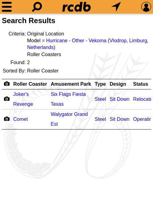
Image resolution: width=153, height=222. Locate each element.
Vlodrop (118, 40)
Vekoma (97, 40)
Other (78, 40)
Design (118, 84)
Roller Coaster (30, 84)
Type (100, 84)
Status (140, 84)
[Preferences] (146, 7)
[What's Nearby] (116, 7)
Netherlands (40, 47)
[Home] (76, 7)
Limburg (138, 40)
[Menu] (7, 7)
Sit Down (120, 99)
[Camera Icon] (7, 99)
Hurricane (57, 40)
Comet (20, 119)
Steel (100, 99)
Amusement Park (71, 84)
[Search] (37, 7)
